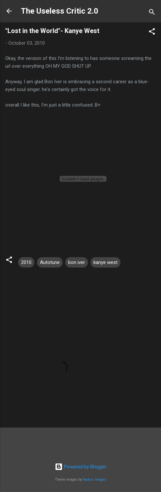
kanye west (105, 262)
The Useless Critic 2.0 (59, 11)
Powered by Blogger (80, 467)
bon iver (76, 262)
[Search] (152, 13)
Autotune (50, 262)
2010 (26, 262)
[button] (152, 33)
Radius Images (94, 479)
